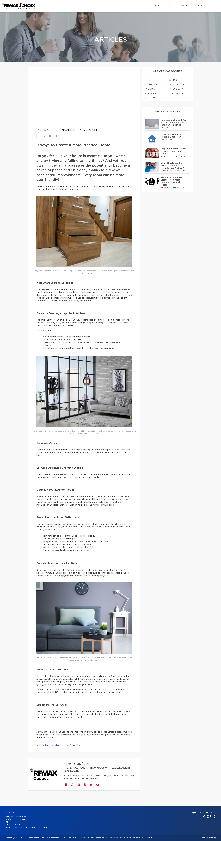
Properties (155, 6)
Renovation (176, 89)
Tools (184, 6)
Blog (170, 6)
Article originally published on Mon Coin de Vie (58, 745)
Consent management (142, 838)
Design (150, 89)
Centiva (211, 838)
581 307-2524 (16, 825)
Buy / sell (152, 85)
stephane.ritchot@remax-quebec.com (29, 828)
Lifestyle (43, 130)
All (148, 80)
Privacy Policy (112, 838)
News (173, 80)
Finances (151, 94)
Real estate (176, 85)
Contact (200, 6)
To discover (177, 94)
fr (215, 6)
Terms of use (125, 838)
